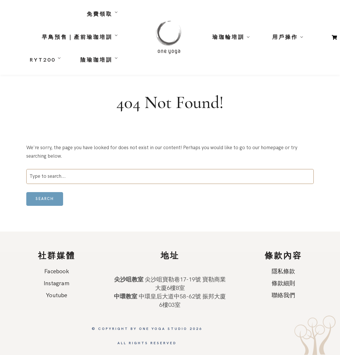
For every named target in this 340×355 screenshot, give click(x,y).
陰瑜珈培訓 (96, 60)
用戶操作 (285, 37)
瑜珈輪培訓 (228, 37)
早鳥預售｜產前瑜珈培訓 (77, 37)
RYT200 (42, 60)
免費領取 (99, 14)
